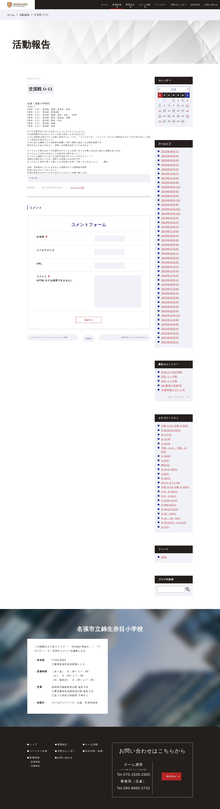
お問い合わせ (65, 757)
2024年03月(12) (171, 213)
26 (159, 121)
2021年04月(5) (170, 337)
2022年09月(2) (170, 280)
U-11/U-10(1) (169, 469)
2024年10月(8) (170, 182)
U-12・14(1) (168, 514)
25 (187, 116)
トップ (33, 744)
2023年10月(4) (170, 236)
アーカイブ (164, 144)
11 (187, 105)
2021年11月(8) (170, 320)
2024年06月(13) (171, 200)
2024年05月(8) (170, 204)
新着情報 (34, 757)
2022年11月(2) (170, 275)
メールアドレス (45, 250)
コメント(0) (77, 187)
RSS (164, 557)
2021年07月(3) (170, 333)
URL (39, 263)
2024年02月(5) (170, 218)
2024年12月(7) (170, 173)
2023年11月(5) (170, 231)
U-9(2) (165, 460)
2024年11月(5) (170, 178)
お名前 (42, 236)
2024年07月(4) (170, 196)
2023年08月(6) (170, 244)
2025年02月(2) (170, 165)
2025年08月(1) (170, 151)
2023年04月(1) (170, 253)
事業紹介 (62, 744)
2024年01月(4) (170, 222)
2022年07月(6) (170, 289)
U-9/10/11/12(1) (171, 430)
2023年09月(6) (170, 240)
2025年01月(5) (170, 169)
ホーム (11, 14)
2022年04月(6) (170, 302)
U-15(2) (166, 456)
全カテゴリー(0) (170, 483)
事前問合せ (171, 776)
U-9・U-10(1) (169, 491)
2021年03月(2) (170, 342)
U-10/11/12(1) (170, 509)
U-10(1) (166, 478)
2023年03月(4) (170, 258)
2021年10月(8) (170, 324)
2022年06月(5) (170, 293)
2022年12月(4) (170, 271)
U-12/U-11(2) (169, 500)
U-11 (35, 178)
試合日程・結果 (94, 751)
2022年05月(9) (170, 298)
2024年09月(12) (171, 187)
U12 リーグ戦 (169, 381)
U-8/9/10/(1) (168, 505)
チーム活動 (91, 744)
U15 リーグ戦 (169, 376)
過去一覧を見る (176, 397)
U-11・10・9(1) (170, 518)
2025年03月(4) (170, 160)
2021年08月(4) (170, 329)
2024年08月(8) (170, 191)
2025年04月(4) (170, 156)
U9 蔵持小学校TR (171, 385)
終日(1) (165, 465)
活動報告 (24, 14)
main (89, 338)
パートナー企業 (38, 751)
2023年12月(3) (170, 227)
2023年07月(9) (170, 249)
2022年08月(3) (170, 284)
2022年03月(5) (170, 306)
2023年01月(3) (170, 267)
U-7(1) (165, 527)
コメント (54, 279)
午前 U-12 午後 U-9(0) (174, 426)
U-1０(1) (166, 434)
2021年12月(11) (171, 315)
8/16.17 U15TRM (171, 372)
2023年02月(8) (170, 262)
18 (187, 111)
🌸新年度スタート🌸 (173, 390)
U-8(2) (165, 474)
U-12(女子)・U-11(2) (173, 522)
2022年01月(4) (170, 311)
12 (159, 111)
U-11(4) (166, 439)
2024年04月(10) (171, 209)
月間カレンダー (66, 751)
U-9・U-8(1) (168, 496)
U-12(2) (166, 443)
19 (159, 116)
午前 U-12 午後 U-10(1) (175, 487)
